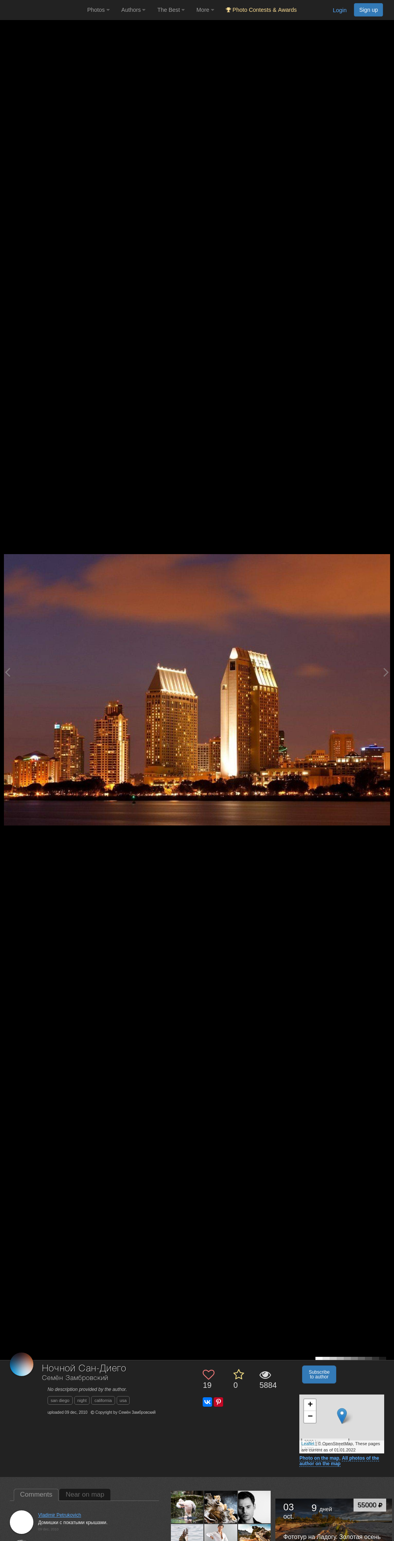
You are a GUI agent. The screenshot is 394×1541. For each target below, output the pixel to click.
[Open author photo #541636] (221, 1507)
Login (339, 10)
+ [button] (310, 1405)
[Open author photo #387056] (254, 1507)
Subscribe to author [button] (319, 1374)
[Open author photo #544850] (187, 1507)
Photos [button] (98, 10)
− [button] (310, 1417)
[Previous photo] (7, 672)
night (82, 1400)
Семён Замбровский (75, 1378)
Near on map (85, 1494)
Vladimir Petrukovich (59, 1515)
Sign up (368, 10)
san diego (60, 1400)
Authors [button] (133, 10)
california (103, 1400)
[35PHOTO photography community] (42, 10)
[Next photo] (386, 672)
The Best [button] (171, 10)
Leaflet (307, 1443)
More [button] (205, 10)
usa (123, 1400)
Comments (36, 1494)
